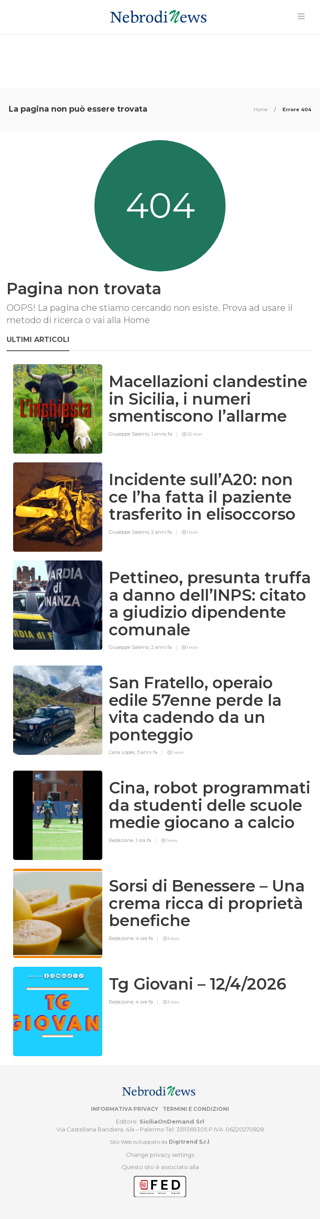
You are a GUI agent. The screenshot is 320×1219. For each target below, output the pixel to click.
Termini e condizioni (196, 1109)
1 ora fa (143, 840)
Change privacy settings (160, 1154)
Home (261, 109)
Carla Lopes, (123, 752)
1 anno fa (161, 434)
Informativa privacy (124, 1109)
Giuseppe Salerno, (130, 434)
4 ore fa (144, 938)
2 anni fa (161, 532)
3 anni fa (147, 752)
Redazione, (122, 840)
